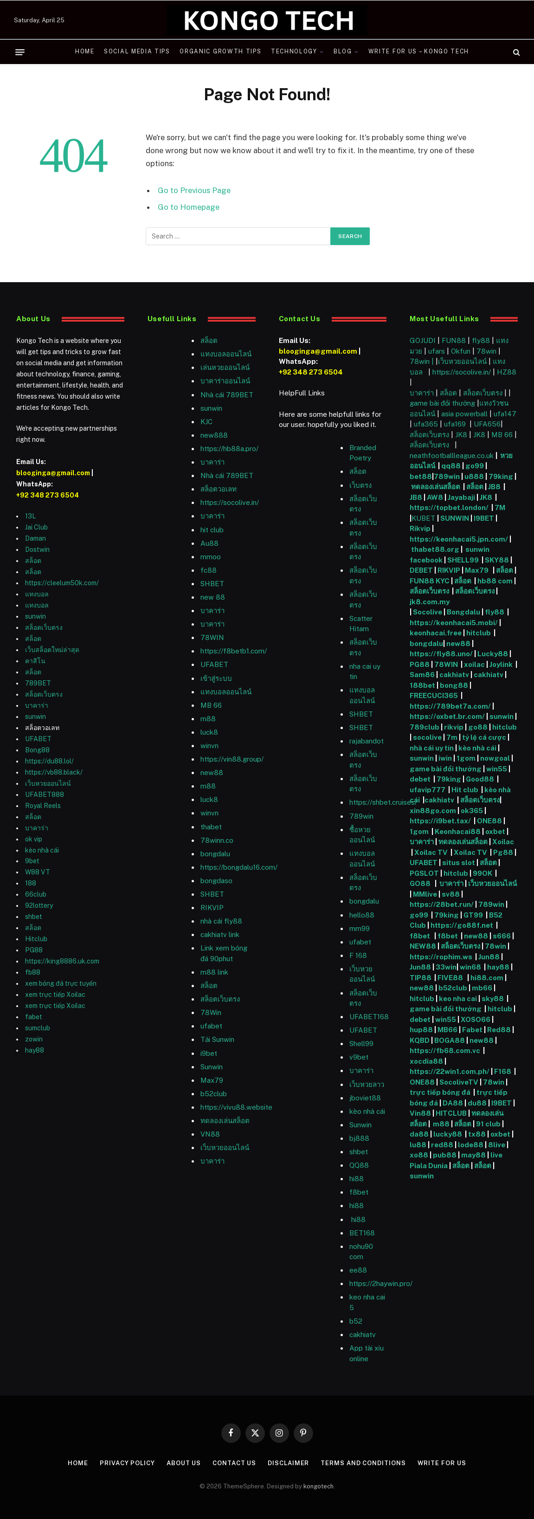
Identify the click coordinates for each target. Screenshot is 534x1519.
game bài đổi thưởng (443, 403)
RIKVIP (212, 907)
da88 (419, 1134)
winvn (209, 746)
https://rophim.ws (441, 957)
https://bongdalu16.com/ (238, 867)
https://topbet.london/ (449, 507)
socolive (427, 737)
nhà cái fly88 (221, 921)
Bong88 (37, 750)
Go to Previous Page (194, 190)
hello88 (361, 915)
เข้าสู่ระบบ (216, 678)
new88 (211, 772)
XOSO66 (475, 1019)
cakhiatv (362, 1334)
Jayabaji (461, 497)
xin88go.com (433, 810)
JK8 (462, 435)
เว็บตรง (360, 485)
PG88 (34, 950)
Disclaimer (288, 1463)
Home (85, 51)
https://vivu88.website (236, 1107)
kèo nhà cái (42, 850)
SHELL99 (463, 560)
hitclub (479, 633)
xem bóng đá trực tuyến (61, 983)
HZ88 (506, 372)
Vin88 (420, 1113)
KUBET (423, 518)
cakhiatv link (219, 934)
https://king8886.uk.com (62, 961)
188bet (422, 685)
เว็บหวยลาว (366, 1084)
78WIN (212, 637)
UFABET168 (369, 1017)
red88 (442, 1145)
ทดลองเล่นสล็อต (225, 1121)
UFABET (38, 739)
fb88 (32, 972)
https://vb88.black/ (54, 772)
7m (451, 737)
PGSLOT (425, 873)
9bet (32, 861)
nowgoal (495, 758)
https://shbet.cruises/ (383, 802)
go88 (478, 727)
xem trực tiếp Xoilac (55, 994)
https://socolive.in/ (229, 502)
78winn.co (216, 840)
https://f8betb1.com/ (233, 651)
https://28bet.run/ (442, 904)
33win (446, 967)
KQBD (420, 1040)
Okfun (460, 351)
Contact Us (234, 1463)
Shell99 (361, 1043)
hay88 (34, 1050)
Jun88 (489, 957)
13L (30, 516)
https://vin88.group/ (232, 759)
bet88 (421, 476)
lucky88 (449, 1134)
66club (35, 894)
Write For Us (442, 1463)
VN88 (210, 1134)
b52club (213, 1094)
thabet (211, 827)
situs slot (458, 862)
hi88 (356, 1179)
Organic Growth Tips (220, 51)
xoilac (475, 664)
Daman (35, 538)
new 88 (212, 597)
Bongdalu (463, 612)
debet (421, 779)
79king (501, 476)
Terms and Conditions (363, 1463)
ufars (436, 351)
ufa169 (456, 424)
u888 (474, 476)
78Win (210, 1012)
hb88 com (495, 581)
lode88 (470, 1145)
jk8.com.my (430, 602)
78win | (423, 361)
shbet (33, 916)
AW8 (435, 497)
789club (424, 727)
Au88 (209, 543)
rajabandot (366, 741)
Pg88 (503, 852)
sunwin (35, 616)
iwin (445, 758)
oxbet (495, 831)
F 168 (358, 955)
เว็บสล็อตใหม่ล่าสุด (52, 649)
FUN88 (454, 340)
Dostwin (37, 549)
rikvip (453, 727)
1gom (466, 758)
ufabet (211, 1026)
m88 (208, 719)
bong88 (454, 685)
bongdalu (215, 854)
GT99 (473, 915)
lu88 (418, 1145)
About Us (184, 1463)
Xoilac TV (430, 852)
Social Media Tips (137, 51)
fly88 (481, 340)
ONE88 (489, 821)
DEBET (421, 570)
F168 (502, 1071)
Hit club (465, 790)
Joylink (501, 664)
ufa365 (427, 424)
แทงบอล (37, 594)
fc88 (208, 570)
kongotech (318, 1486)
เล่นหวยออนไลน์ (225, 367)
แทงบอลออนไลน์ (225, 354)
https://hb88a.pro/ (229, 448)
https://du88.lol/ (49, 761)
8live (496, 1145)
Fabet (472, 1030)
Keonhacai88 (458, 831)
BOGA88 (449, 1040)
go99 (474, 466)
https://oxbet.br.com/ (447, 716)
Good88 (480, 779)
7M (500, 507)
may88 (473, 1155)
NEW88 (423, 946)
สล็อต (33, 560)
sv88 (451, 894)
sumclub (37, 1028)
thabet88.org (435, 549)
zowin (34, 1039)
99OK (484, 873)
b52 (355, 1321)
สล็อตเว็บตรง (44, 627)
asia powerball (464, 414)
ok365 (472, 810)
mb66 (482, 988)
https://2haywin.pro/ (380, 1283)
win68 (471, 967)
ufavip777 (427, 790)
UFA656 (487, 424)
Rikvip (420, 528)
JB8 (494, 487)
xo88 (419, 1155)
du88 (478, 1103)
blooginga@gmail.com (53, 473)
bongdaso (216, 881)
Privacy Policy (127, 1463)
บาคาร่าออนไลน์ (225, 381)
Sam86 (422, 675)
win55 (496, 769)
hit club (212, 530)
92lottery (39, 905)
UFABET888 (44, 794)
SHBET (212, 584)
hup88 (421, 1030)
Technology (294, 51)
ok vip (33, 839)
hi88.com (486, 978)
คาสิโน (35, 661)
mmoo (210, 557)
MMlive (425, 894)
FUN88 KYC (430, 581)
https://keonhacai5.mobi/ (454, 623)
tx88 (477, 1134)
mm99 (359, 928)
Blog (343, 51)
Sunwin (360, 1125)
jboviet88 (365, 1098)
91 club (489, 1124)
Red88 (499, 1030)
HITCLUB (451, 1113)
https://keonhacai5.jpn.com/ (459, 539)
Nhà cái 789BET (226, 395)
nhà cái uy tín (432, 748)
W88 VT (37, 872)
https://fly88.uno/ (441, 654)
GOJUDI (423, 340)
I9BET (484, 518)
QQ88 (359, 1165)
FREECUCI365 (434, 695)
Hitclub (36, 939)
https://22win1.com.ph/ (449, 1071)
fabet (33, 1017)
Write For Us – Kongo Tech (418, 51)
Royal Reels (43, 805)
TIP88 (422, 978)
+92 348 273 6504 (47, 495)
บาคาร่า (36, 705)
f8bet (358, 1192)
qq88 (451, 466)
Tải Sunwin (217, 1039)
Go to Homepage (188, 207)
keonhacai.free (436, 633)
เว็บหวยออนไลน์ (48, 783)
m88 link (214, 972)
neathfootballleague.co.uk (452, 455)
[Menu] (20, 52)
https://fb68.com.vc (445, 1050)
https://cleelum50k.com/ (62, 583)
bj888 (359, 1138)
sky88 (493, 998)
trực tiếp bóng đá (440, 1092)
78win (486, 351)
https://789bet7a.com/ (450, 706)
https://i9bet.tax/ (440, 821)
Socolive (427, 612)
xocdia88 (426, 1061)
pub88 (445, 1155)
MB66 (448, 1030)
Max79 (211, 1080)
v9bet (358, 1057)
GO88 (421, 883)
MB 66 (211, 705)
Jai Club (36, 527)
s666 (502, 936)
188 (30, 883)
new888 (214, 435)
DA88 (453, 1103)
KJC (206, 422)
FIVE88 (451, 978)
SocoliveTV (458, 1082)
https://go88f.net (462, 925)
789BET (38, 683)
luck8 (209, 732)
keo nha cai (458, 998)
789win (361, 816)
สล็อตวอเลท (218, 489)
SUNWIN (454, 518)
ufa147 (505, 414)
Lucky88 (492, 654)
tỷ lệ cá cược (484, 737)
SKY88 (497, 560)
